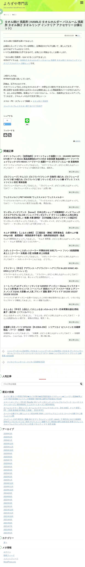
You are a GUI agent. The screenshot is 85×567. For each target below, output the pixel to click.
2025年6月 (8, 463)
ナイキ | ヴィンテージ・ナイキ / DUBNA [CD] (23, 362)
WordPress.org (10, 562)
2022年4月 (8, 500)
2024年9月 (8, 493)
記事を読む (75, 172)
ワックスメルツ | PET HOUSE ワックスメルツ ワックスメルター (33, 197)
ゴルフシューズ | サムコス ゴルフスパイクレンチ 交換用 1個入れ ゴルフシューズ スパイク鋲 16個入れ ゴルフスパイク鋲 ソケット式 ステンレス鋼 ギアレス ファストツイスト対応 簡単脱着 (41, 179)
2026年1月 (8, 440)
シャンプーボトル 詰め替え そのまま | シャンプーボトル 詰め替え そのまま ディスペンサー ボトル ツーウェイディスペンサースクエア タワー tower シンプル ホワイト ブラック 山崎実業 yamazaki (42, 353)
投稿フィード (9, 555)
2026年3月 (8, 434)
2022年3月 (8, 503)
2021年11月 (8, 513)
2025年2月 (8, 477)
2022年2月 (8, 506)
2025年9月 (8, 453)
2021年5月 (8, 533)
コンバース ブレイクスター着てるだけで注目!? (22, 106)
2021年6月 (8, 530)
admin (77, 141)
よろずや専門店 (15, 3)
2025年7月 (8, 460)
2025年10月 (8, 450)
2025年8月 (8, 457)
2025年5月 (8, 467)
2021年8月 (8, 523)
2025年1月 (8, 480)
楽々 (78, 35)
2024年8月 (8, 497)
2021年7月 (8, 526)
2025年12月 (8, 444)
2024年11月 (8, 487)
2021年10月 (8, 516)
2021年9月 (8, 520)
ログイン (7, 552)
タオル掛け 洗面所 (40, 101)
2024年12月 (8, 483)
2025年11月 (8, 447)
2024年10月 (8, 490)
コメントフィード (11, 559)
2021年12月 (8, 510)
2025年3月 (8, 473)
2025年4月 (8, 470)
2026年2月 (8, 437)
